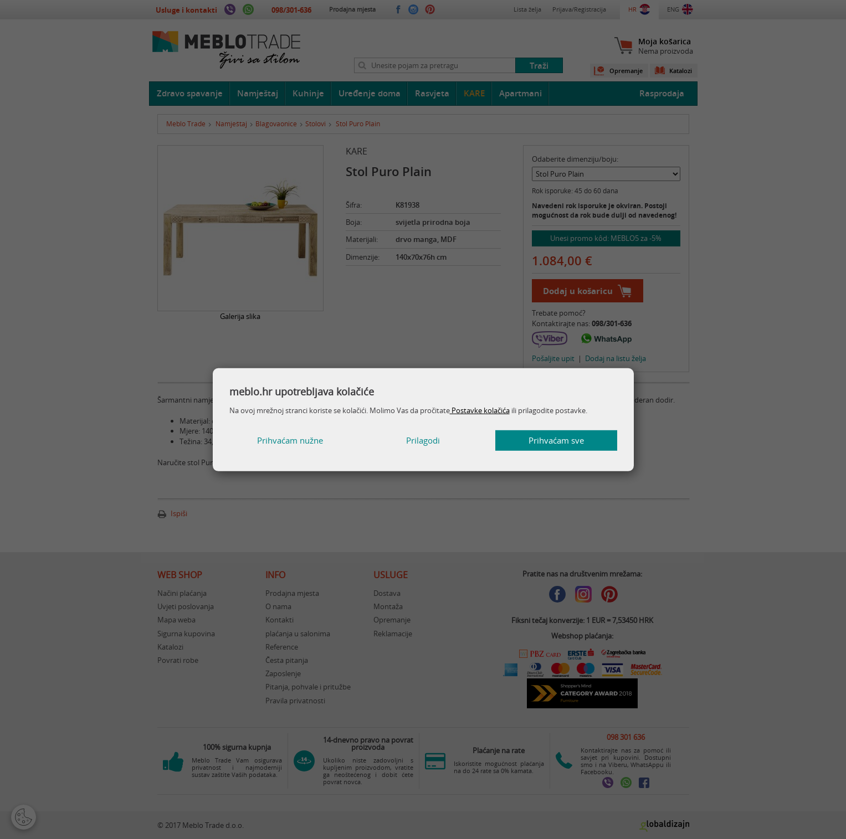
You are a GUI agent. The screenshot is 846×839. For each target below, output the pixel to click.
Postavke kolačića (480, 410)
